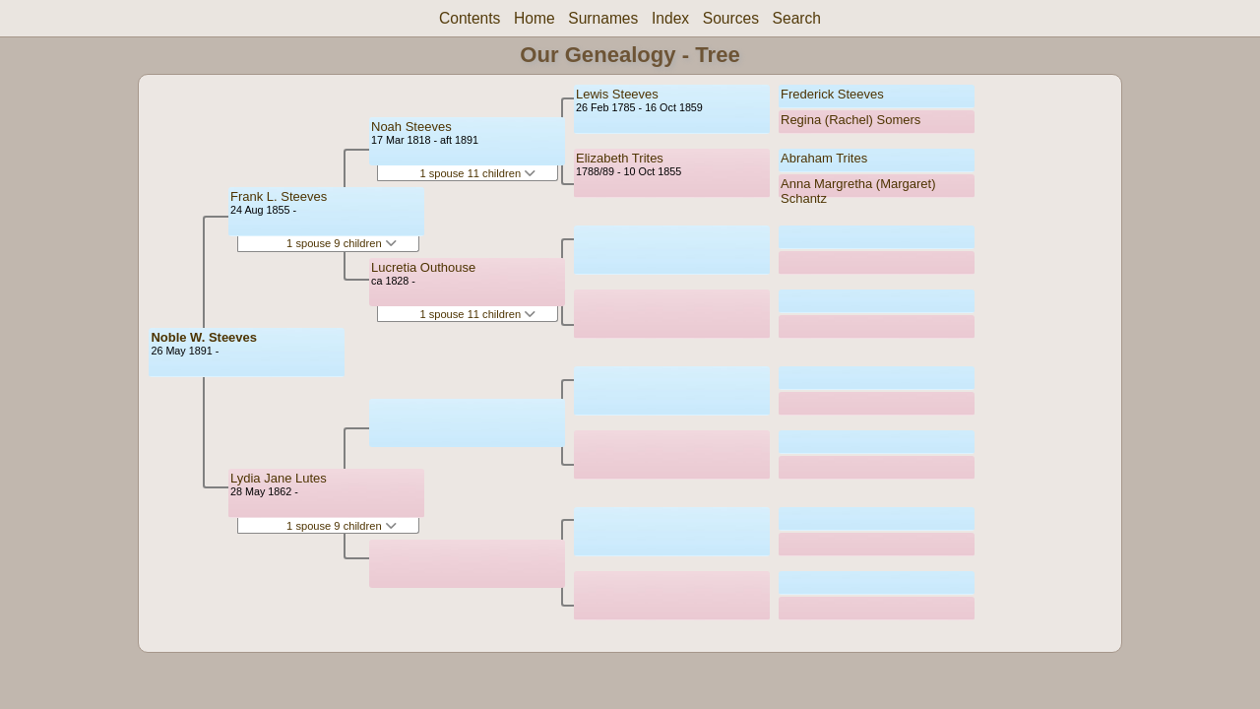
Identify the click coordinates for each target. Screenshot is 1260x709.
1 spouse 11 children (477, 173)
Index (670, 18)
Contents (469, 18)
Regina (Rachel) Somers (850, 119)
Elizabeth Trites (619, 158)
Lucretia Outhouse (423, 267)
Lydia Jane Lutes (278, 478)
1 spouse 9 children (341, 243)
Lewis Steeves (617, 94)
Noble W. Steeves (204, 337)
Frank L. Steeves (278, 196)
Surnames (603, 18)
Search (797, 18)
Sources (731, 18)
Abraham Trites (824, 158)
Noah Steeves (411, 126)
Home (534, 18)
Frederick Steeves (832, 94)
